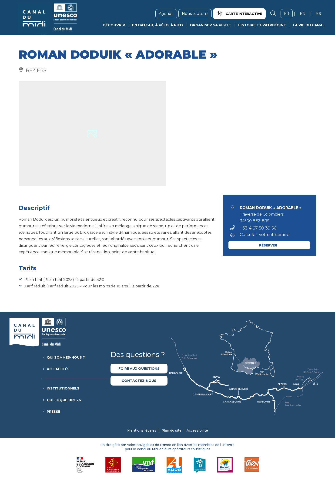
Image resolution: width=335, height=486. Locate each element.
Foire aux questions (139, 368)
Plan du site (171, 430)
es (320, 13)
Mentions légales (141, 430)
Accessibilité (197, 430)
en (304, 13)
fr (288, 13)
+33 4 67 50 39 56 (258, 228)
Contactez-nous (139, 381)
